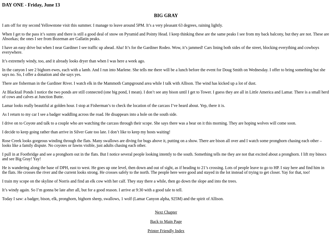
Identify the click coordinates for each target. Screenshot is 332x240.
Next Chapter (166, 212)
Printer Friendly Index (166, 231)
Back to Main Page (166, 221)
